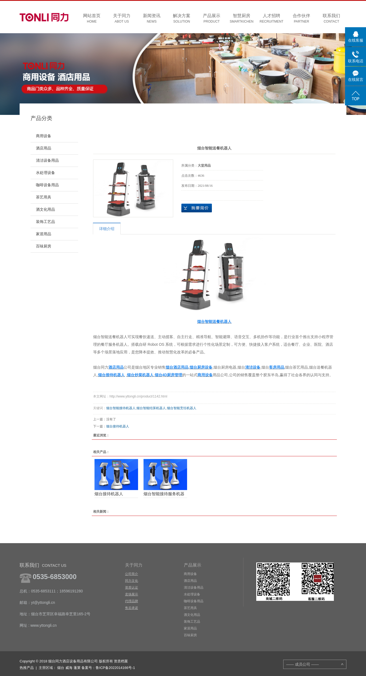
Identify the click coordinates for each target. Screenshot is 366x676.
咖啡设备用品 (47, 185)
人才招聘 (271, 18)
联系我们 (331, 18)
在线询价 (196, 208)
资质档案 (121, 661)
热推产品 (27, 668)
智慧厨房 (242, 18)
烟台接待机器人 (117, 426)
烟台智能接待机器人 (121, 408)
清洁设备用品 (47, 160)
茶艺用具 (43, 197)
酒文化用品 (45, 209)
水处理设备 (45, 173)
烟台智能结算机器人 (151, 408)
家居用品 (43, 234)
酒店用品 (43, 148)
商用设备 (43, 136)
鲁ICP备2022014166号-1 (115, 668)
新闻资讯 (152, 18)
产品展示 (212, 18)
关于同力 (122, 18)
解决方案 (182, 18)
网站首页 (92, 18)
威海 (68, 668)
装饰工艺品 (45, 222)
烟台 (60, 668)
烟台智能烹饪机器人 (181, 408)
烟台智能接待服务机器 (164, 493)
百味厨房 (43, 246)
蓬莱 (77, 668)
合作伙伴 (301, 18)
